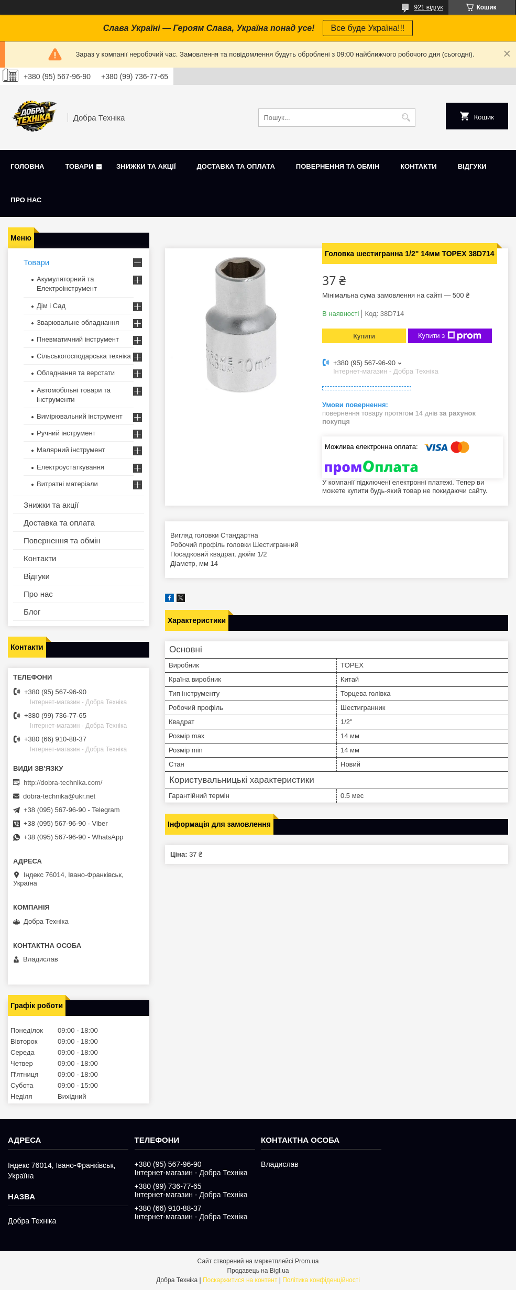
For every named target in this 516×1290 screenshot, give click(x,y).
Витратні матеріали (67, 484)
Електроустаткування (70, 467)
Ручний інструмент (66, 433)
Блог (32, 611)
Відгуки (472, 166)
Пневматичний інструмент (78, 339)
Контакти (418, 166)
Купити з (449, 336)
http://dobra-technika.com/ (63, 782)
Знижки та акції (146, 166)
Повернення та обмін (337, 166)
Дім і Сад (51, 306)
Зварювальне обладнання (78, 322)
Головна (27, 166)
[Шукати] (406, 117)
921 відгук (428, 7)
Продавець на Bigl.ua (258, 1270)
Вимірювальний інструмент (80, 416)
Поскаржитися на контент (240, 1280)
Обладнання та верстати (76, 373)
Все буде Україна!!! (368, 28)
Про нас (25, 200)
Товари (79, 166)
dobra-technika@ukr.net (59, 796)
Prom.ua (307, 1261)
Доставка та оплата (236, 166)
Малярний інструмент (71, 450)
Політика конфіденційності (321, 1280)
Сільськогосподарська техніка (84, 356)
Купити (364, 336)
